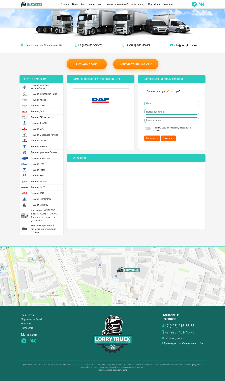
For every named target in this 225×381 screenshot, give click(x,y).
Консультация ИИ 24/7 (136, 64)
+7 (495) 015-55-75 (88, 45)
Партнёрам (154, 4)
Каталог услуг (138, 4)
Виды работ (78, 4)
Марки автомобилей (117, 4)
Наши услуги (28, 315)
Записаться (152, 138)
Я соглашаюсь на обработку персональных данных (169, 129)
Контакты (168, 4)
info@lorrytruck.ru (183, 45)
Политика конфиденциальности (112, 370)
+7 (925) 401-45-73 (136, 45)
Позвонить (168, 138)
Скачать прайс (86, 64)
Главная (65, 4)
